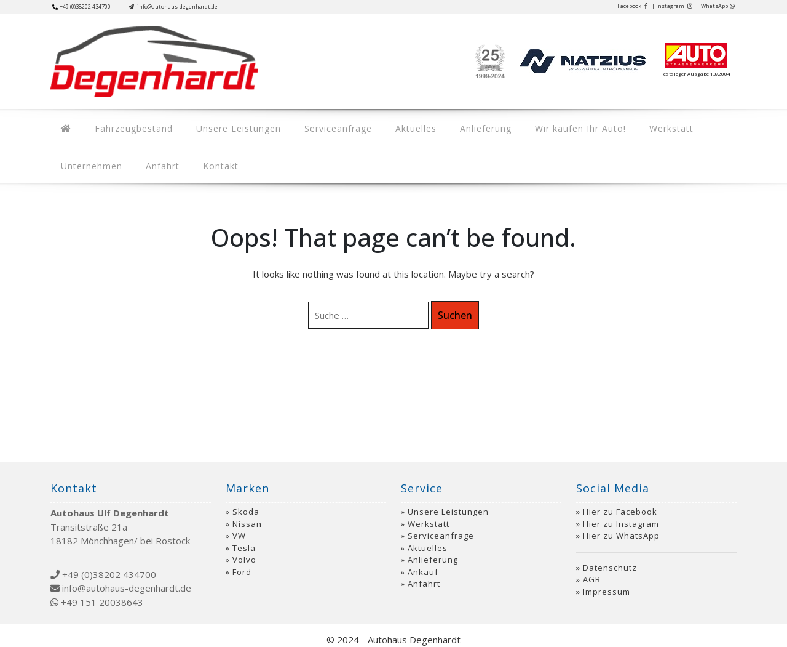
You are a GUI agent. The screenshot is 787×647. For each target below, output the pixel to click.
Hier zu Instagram (621, 514)
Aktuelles (388, 125)
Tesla (244, 538)
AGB (592, 570)
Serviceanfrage (316, 125)
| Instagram (672, 6)
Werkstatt (625, 125)
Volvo (244, 550)
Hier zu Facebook (620, 502)
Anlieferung (452, 125)
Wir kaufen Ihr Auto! (540, 125)
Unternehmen (695, 125)
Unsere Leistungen (223, 125)
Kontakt (126, 158)
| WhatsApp (716, 6)
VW (239, 526)
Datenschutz (610, 558)
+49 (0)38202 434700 (81, 6)
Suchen (455, 306)
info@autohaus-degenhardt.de (173, 6)
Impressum (606, 582)
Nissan (247, 514)
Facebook (632, 6)
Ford (241, 562)
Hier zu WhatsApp (621, 526)
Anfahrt (75, 158)
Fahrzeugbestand (124, 125)
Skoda (245, 502)
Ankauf (423, 562)
